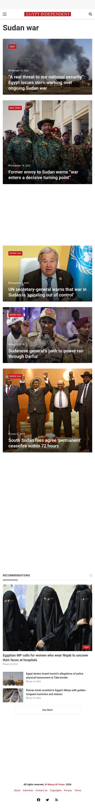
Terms (77, 790)
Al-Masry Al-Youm (55, 784)
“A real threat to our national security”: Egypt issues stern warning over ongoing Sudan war (46, 82)
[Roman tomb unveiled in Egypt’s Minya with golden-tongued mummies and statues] (13, 695)
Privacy (68, 790)
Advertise (28, 790)
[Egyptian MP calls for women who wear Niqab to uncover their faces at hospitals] (47, 617)
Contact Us (41, 790)
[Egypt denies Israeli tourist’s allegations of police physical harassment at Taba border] (13, 679)
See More (47, 709)
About (17, 790)
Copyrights (55, 790)
